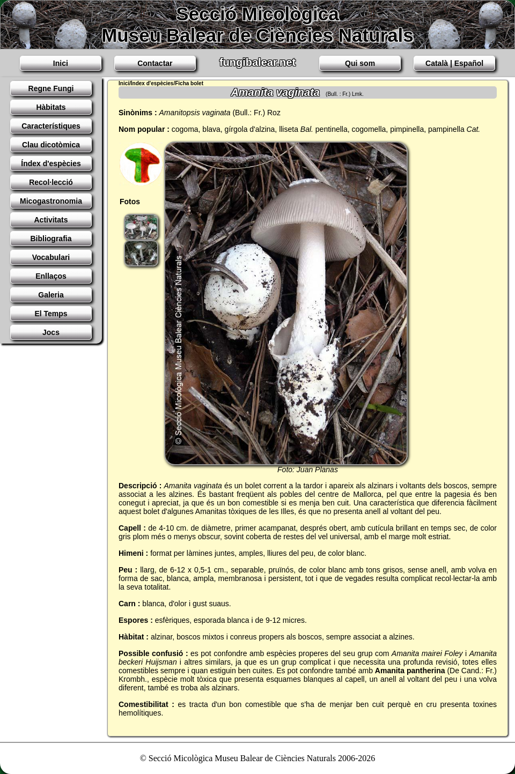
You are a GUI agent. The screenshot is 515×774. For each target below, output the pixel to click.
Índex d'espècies (51, 163)
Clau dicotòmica (51, 144)
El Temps (50, 313)
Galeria (50, 295)
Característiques (50, 126)
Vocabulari (51, 257)
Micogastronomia (51, 201)
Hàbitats (50, 107)
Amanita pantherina (410, 670)
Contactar (154, 63)
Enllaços (51, 276)
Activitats (51, 219)
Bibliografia (50, 238)
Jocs (51, 332)
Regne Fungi (51, 88)
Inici (60, 63)
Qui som (360, 63)
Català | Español (454, 63)
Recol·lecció (51, 182)
